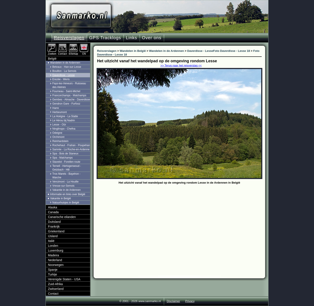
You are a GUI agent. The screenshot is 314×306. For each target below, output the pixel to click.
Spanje (53, 269)
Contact (53, 293)
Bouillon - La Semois (64, 71)
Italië (51, 241)
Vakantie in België (60, 198)
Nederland (55, 260)
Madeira (53, 255)
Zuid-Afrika (55, 284)
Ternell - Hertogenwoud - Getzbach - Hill (66, 167)
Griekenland (56, 231)
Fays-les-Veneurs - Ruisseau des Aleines (69, 85)
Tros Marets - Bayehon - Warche (66, 175)
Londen (53, 245)
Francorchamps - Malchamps (69, 95)
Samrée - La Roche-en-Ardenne (71, 149)
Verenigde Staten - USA (64, 279)
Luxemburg (55, 250)
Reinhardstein (60, 141)
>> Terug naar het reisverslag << (181, 65)
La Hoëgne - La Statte (65, 116)
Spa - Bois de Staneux (65, 153)
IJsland (53, 236)
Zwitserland (56, 289)
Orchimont (58, 137)
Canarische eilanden (62, 217)
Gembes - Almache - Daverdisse (71, 99)
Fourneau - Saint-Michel (66, 91)
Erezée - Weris (61, 79)
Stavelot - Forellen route (66, 161)
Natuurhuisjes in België (65, 202)
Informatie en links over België (67, 194)
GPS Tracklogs (105, 37)
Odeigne (57, 132)
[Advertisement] (182, 218)
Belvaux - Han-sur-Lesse (66, 66)
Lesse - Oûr (59, 124)
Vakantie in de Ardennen (66, 189)
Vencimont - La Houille (65, 181)
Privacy (190, 301)
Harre (55, 108)
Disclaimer (173, 301)
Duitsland (54, 221)
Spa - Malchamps (62, 157)
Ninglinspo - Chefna (63, 128)
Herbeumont (59, 112)
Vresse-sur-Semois (63, 185)
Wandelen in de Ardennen (65, 62)
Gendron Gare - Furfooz (66, 103)
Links (131, 37)
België (52, 58)
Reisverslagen (69, 37)
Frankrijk (54, 226)
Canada (53, 212)
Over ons (151, 37)
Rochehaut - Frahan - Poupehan (71, 145)
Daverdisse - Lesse (63, 75)
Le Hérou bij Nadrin (63, 120)
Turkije (52, 274)
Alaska (52, 207)
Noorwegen (56, 265)
